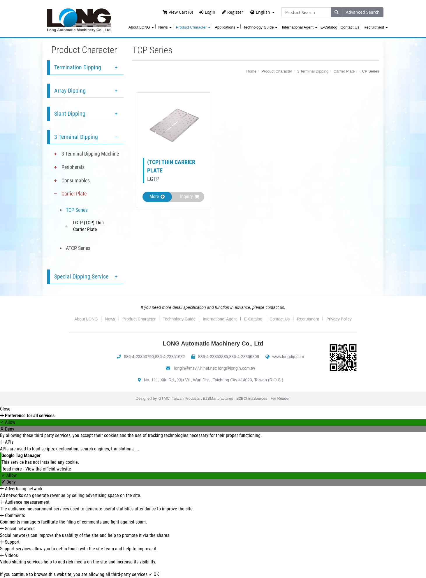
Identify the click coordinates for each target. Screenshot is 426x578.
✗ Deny (7, 429)
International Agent (299, 27)
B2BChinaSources (251, 398)
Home (251, 71)
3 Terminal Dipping (76, 136)
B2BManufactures (218, 398)
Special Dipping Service (81, 276)
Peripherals (73, 167)
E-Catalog (329, 27)
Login (207, 12)
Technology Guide (260, 27)
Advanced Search (363, 12)
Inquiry (189, 196)
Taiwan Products (186, 398)
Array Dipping (70, 90)
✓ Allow (7, 422)
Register (232, 12)
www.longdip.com (288, 356)
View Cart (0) (178, 12)
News (165, 27)
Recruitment (376, 27)
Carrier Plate (74, 194)
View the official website (48, 469)
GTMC (164, 398)
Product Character (193, 27)
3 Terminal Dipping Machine (90, 154)
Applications (227, 27)
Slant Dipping (69, 113)
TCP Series (77, 210)
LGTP (153, 178)
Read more (12, 469)
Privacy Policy (339, 319)
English (263, 12)
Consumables (75, 180)
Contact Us (350, 27)
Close (5, 409)
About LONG (141, 27)
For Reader (280, 398)
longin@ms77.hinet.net (195, 368)
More (157, 196)
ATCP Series (78, 248)
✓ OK (154, 574)
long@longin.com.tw (236, 368)
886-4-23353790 (139, 356)
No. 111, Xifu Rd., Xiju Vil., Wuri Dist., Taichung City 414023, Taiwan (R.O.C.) (213, 380)
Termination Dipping (77, 67)
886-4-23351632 (170, 356)
